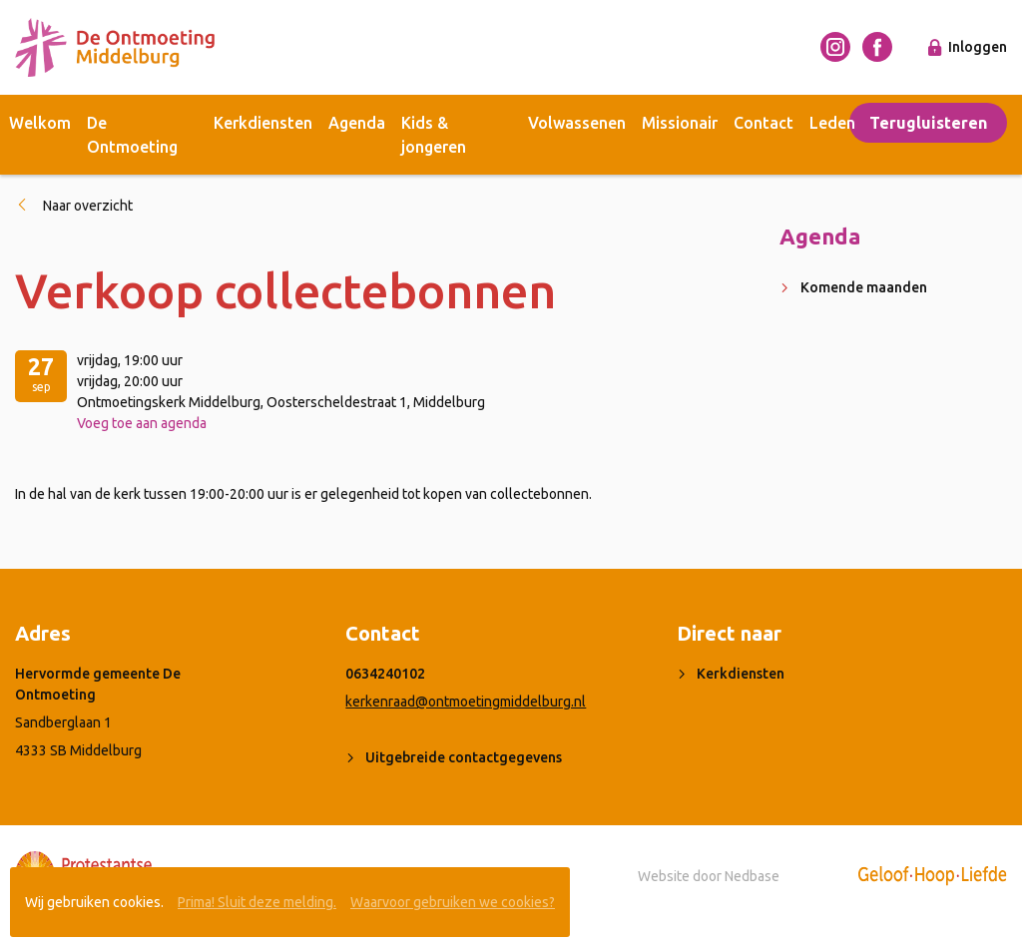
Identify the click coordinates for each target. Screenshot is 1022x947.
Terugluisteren (928, 123)
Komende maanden (863, 287)
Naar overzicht (88, 206)
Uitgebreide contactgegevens (463, 757)
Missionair (680, 123)
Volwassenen (577, 123)
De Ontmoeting (132, 135)
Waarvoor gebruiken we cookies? (452, 902)
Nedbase (752, 876)
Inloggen (977, 47)
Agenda (356, 123)
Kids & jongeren (433, 135)
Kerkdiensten (263, 123)
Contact (763, 123)
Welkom (40, 123)
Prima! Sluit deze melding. (257, 902)
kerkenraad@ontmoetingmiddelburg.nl (465, 702)
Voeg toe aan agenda (142, 423)
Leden (832, 123)
